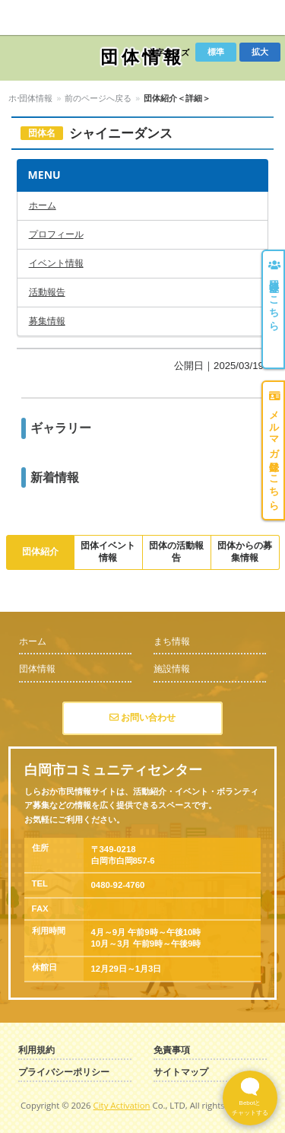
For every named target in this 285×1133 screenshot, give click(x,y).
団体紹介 (40, 551)
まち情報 (172, 641)
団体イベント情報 (108, 551)
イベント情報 (56, 263)
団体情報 (62, 98)
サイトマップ (181, 1072)
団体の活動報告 (176, 551)
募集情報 (47, 321)
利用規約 (36, 1050)
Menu (262, 17)
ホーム (20, 98)
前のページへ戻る (124, 98)
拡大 (260, 51)
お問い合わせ (142, 717)
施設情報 (172, 669)
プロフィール (56, 234)
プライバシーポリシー (63, 1072)
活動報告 (47, 292)
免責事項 (172, 1050)
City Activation (121, 1105)
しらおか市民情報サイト (62, 17)
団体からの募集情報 (244, 551)
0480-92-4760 (118, 885)
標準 (215, 51)
